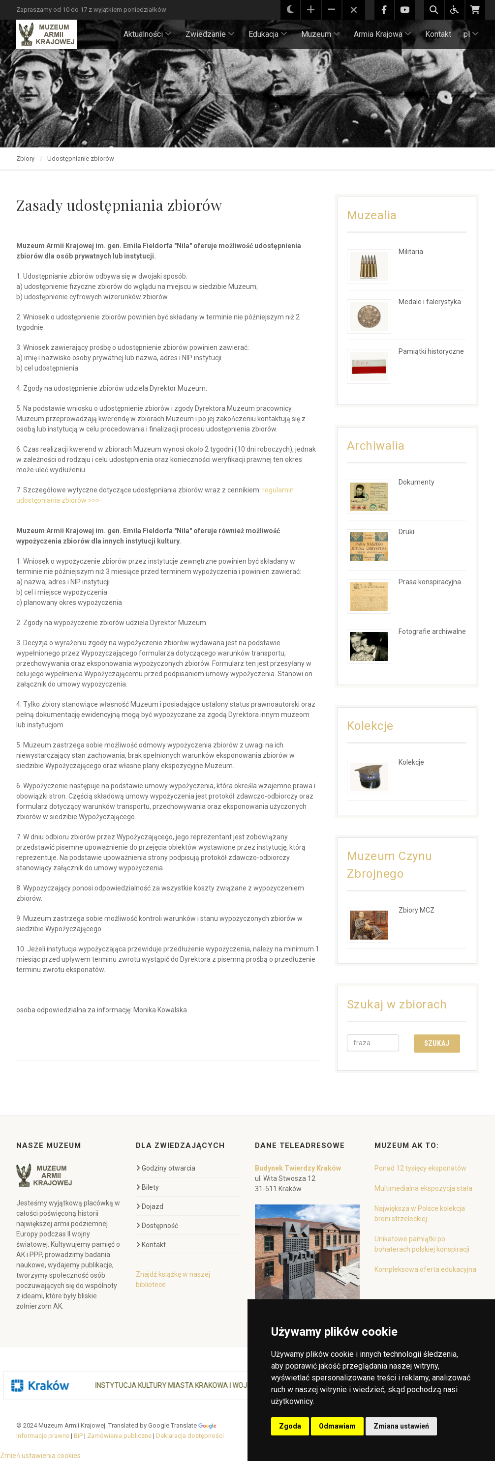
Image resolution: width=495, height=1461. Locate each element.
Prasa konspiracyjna (430, 582)
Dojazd (149, 1206)
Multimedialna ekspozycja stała (423, 1188)
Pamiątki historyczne (431, 351)
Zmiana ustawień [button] (401, 1426)
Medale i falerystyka (430, 302)
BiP (78, 1435)
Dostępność (157, 1226)
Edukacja (267, 34)
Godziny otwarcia (165, 1168)
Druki (406, 532)
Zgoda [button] (290, 1426)
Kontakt (438, 34)
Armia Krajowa (382, 34)
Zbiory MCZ (416, 910)
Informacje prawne (42, 1435)
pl (471, 34)
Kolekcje (411, 762)
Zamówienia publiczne (119, 1435)
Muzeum (320, 34)
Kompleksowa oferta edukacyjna (425, 1269)
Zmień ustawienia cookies (40, 1456)
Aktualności (148, 34)
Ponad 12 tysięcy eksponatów (420, 1168)
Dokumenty (416, 482)
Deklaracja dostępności (190, 1435)
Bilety (147, 1187)
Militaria (411, 252)
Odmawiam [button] (337, 1426)
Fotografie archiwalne (432, 631)
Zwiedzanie (210, 34)
